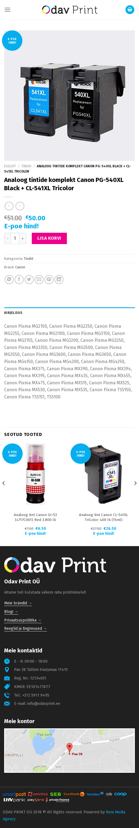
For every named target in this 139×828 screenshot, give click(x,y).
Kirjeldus (13, 313)
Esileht (10, 166)
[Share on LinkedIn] (59, 279)
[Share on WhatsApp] (9, 279)
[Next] (135, 494)
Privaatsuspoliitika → (22, 620)
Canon (20, 267)
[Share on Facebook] (19, 279)
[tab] (69, 312)
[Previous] (4, 494)
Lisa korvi (49, 238)
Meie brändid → (18, 603)
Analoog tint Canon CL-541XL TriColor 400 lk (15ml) (103, 517)
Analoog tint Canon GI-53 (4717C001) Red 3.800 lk (35, 517)
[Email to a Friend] (39, 279)
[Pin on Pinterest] (49, 279)
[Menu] (7, 9)
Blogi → (11, 611)
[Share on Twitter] (29, 279)
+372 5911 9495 (35, 695)
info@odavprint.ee (43, 703)
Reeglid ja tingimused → (25, 628)
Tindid (26, 166)
